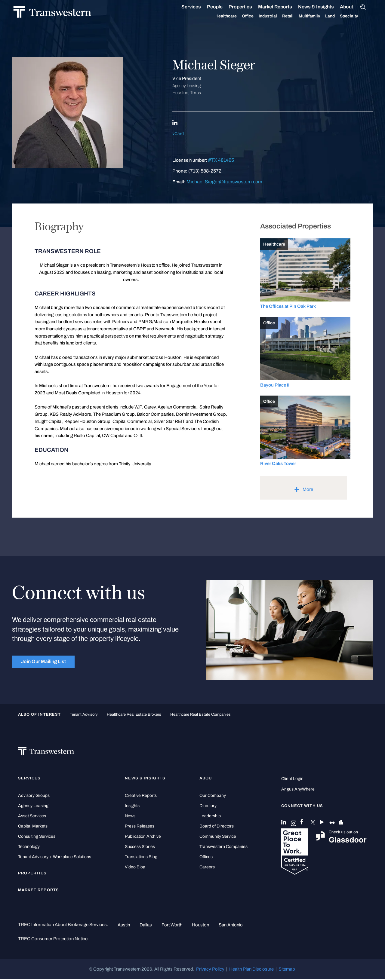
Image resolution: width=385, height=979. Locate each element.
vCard (178, 133)
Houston (200, 924)
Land (337, 16)
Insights (132, 805)
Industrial (275, 16)
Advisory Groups (34, 795)
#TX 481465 (221, 160)
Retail (295, 16)
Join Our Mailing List (43, 661)
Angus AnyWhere (298, 789)
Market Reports (282, 6)
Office (255, 16)
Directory (208, 805)
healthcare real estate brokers (134, 714)
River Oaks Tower (278, 463)
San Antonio (231, 924)
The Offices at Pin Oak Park (288, 306)
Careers (207, 867)
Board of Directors (216, 826)
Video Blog (135, 867)
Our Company (212, 795)
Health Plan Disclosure (251, 969)
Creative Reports (141, 795)
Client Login (292, 778)
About (353, 7)
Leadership (210, 816)
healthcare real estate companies (200, 714)
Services (198, 7)
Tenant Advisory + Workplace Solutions (54, 857)
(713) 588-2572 (204, 170)
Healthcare (233, 16)
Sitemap (287, 969)
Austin (124, 924)
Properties (247, 6)
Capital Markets (33, 826)
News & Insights (323, 7)
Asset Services (32, 816)
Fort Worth (172, 924)
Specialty (356, 16)
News (130, 816)
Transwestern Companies (223, 846)
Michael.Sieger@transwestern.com (224, 181)
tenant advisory (84, 714)
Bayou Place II (274, 385)
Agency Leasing (33, 805)
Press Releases (139, 826)
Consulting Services (36, 836)
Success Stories (140, 846)
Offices (206, 857)
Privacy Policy (210, 969)
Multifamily (316, 16)
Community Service (217, 836)
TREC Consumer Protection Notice (53, 938)
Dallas (146, 924)
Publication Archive (143, 836)
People (222, 6)
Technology (29, 846)
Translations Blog (141, 857)
